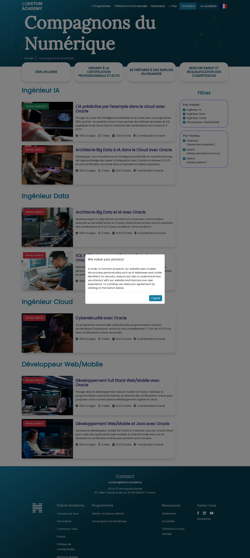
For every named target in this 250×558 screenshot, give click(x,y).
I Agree (155, 298)
